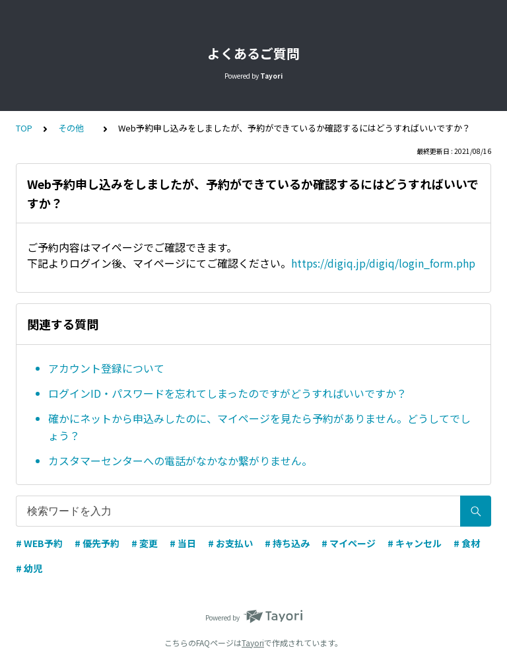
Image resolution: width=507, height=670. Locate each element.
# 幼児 (29, 568)
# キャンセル (415, 543)
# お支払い (230, 543)
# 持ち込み (287, 543)
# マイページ (348, 543)
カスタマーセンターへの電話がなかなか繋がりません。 (180, 460)
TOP (24, 128)
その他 (75, 128)
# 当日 (183, 543)
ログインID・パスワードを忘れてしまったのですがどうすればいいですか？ (227, 393)
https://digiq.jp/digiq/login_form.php (383, 263)
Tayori (253, 642)
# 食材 (467, 543)
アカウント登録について (106, 368)
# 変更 (144, 543)
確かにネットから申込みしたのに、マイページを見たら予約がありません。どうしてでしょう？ (259, 426)
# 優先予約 (97, 543)
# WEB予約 (39, 543)
